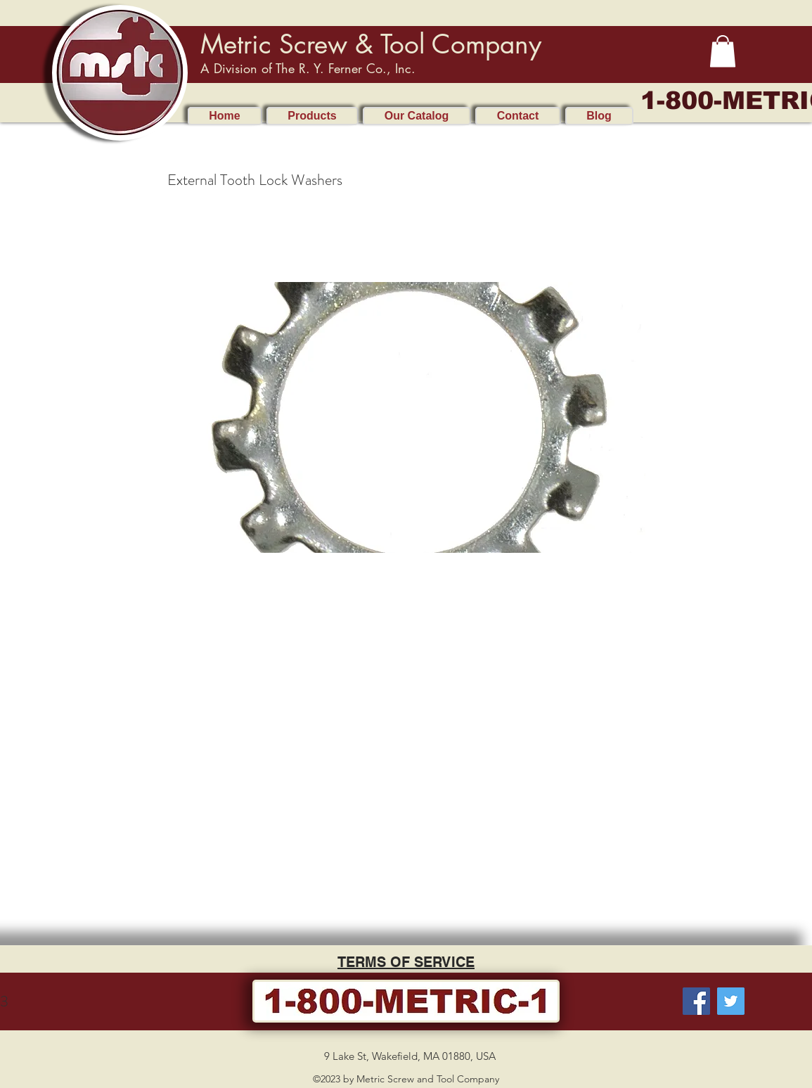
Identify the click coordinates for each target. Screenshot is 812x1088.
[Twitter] (731, 1001)
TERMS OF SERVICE (406, 962)
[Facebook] (696, 1001)
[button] (722, 51)
